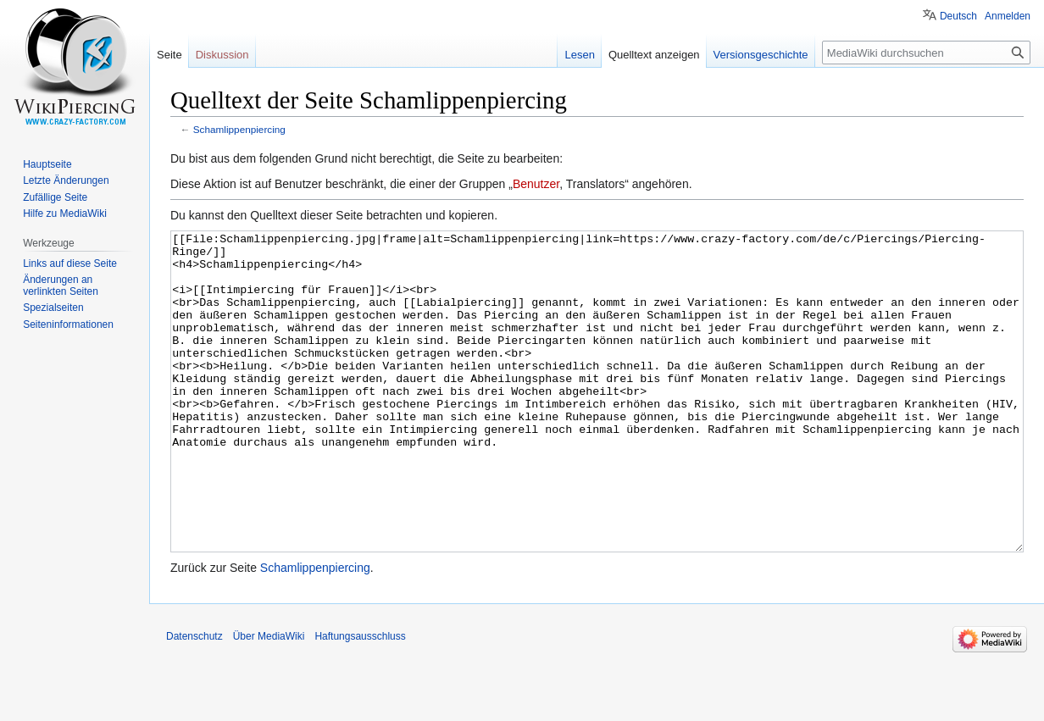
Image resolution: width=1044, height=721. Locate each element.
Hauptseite (47, 164)
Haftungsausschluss (359, 700)
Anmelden (1007, 16)
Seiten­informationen (68, 324)
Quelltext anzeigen (654, 54)
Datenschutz (194, 700)
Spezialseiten (53, 307)
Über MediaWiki (269, 700)
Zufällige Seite (55, 197)
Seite (169, 54)
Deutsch (958, 16)
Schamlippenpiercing (239, 129)
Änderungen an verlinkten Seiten (60, 285)
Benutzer (536, 184)
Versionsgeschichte (761, 54)
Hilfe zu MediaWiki (65, 213)
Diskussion (222, 54)
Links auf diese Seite (70, 263)
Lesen (579, 54)
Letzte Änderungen (65, 180)
